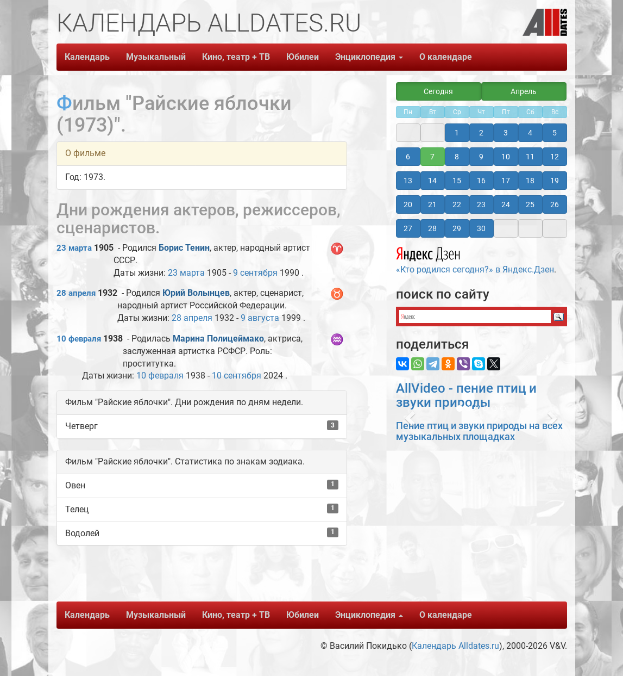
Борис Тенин (184, 248)
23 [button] (481, 204)
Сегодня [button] (438, 91)
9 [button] (481, 156)
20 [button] (408, 204)
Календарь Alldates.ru (455, 646)
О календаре (445, 57)
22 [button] (456, 204)
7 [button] (432, 156)
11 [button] (530, 156)
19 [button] (554, 180)
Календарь (87, 57)
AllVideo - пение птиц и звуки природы (466, 395)
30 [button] (481, 228)
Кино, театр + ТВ (236, 57)
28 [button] (432, 228)
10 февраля (78, 339)
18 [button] (530, 180)
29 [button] (456, 228)
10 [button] (505, 156)
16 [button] (481, 180)
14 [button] (432, 180)
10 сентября (236, 375)
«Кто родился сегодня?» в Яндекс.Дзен (475, 259)
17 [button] (505, 180)
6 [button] (408, 156)
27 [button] (408, 228)
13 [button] (408, 180)
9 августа (260, 318)
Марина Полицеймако (218, 338)
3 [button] (506, 132)
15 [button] (456, 180)
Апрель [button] (524, 91)
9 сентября (255, 273)
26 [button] (554, 204)
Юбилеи (302, 57)
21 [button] (432, 204)
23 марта (74, 248)
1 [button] (457, 132)
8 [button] (457, 156)
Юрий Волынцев (196, 293)
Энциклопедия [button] (369, 57)
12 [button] (554, 156)
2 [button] (481, 132)
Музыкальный (156, 57)
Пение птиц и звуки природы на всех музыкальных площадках (479, 431)
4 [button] (530, 132)
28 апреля (76, 293)
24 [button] (505, 204)
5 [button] (554, 132)
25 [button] (530, 204)
